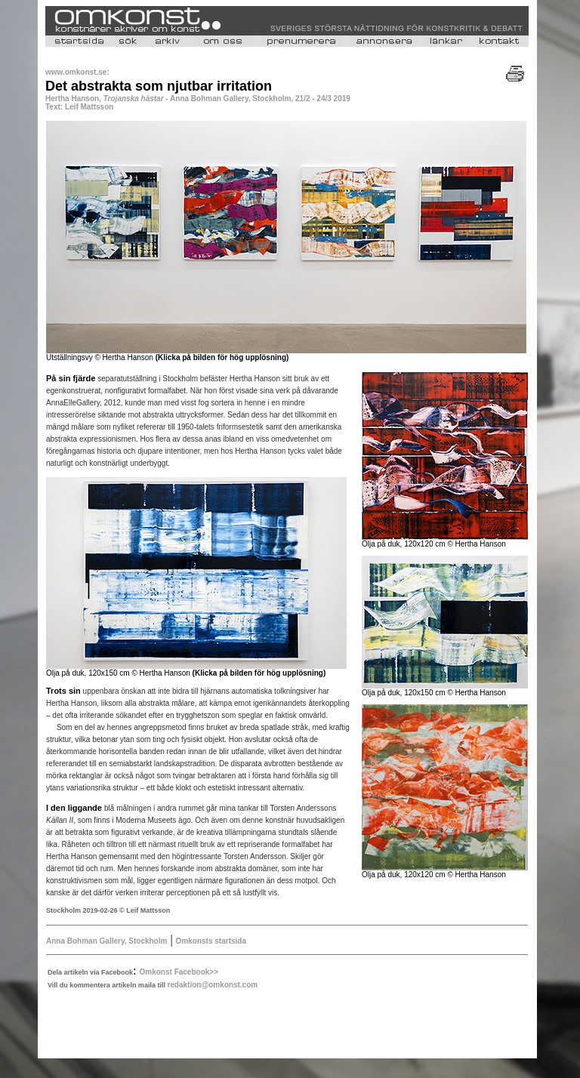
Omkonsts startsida (211, 941)
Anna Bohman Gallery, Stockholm (106, 941)
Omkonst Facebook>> (179, 972)
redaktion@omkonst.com (212, 985)
